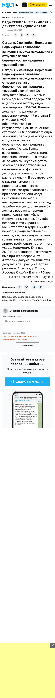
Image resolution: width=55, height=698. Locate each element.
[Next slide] (50, 12)
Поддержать (37, 4)
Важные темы (9, 13)
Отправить (27, 345)
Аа (24, 5)
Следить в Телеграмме (27, 381)
